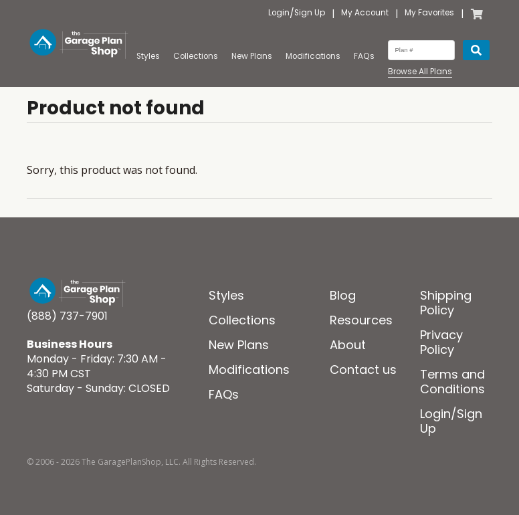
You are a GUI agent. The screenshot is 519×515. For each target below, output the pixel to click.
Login (279, 13)
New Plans (251, 56)
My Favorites (429, 13)
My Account (365, 13)
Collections (195, 56)
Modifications (313, 56)
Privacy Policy (441, 342)
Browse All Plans (420, 72)
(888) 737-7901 (67, 316)
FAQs (364, 56)
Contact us (363, 369)
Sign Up (309, 13)
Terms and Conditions (452, 381)
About (348, 344)
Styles (148, 56)
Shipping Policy (446, 302)
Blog (343, 295)
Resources (361, 320)
